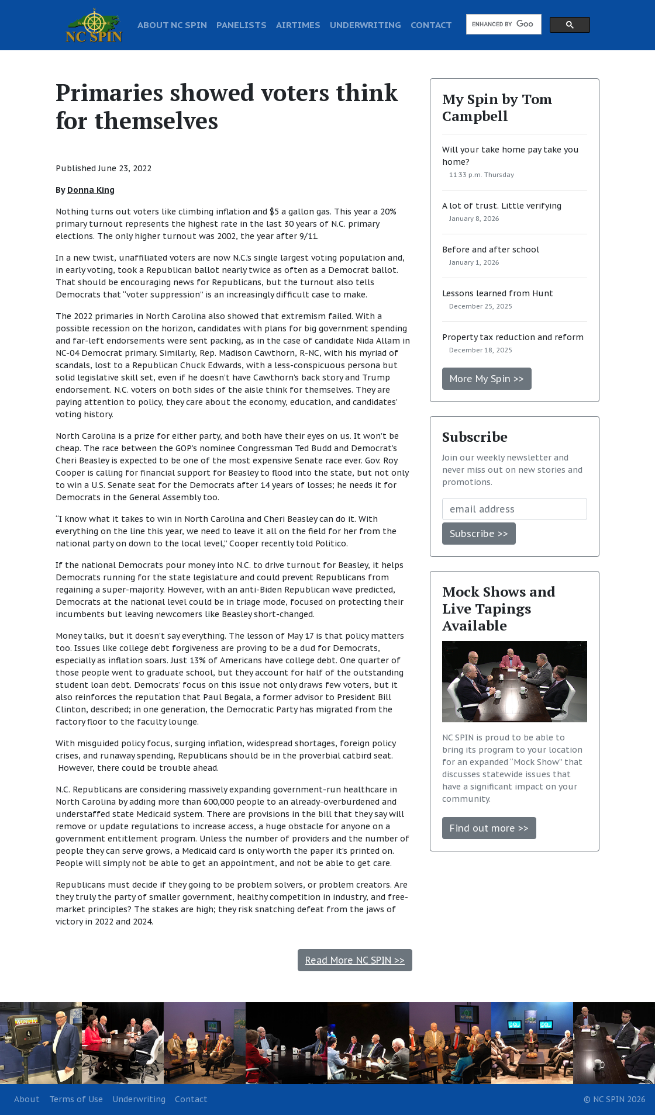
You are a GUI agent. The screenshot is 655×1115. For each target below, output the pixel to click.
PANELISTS (241, 24)
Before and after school (490, 249)
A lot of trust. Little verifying (501, 205)
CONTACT (431, 24)
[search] (502, 25)
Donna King (91, 190)
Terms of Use (76, 1099)
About (27, 1099)
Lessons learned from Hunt (497, 293)
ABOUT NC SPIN (172, 24)
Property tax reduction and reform (513, 337)
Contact (191, 1099)
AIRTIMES (298, 24)
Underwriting (139, 1099)
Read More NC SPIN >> (355, 960)
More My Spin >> (487, 379)
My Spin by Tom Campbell (497, 107)
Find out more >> (489, 828)
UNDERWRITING (365, 24)
